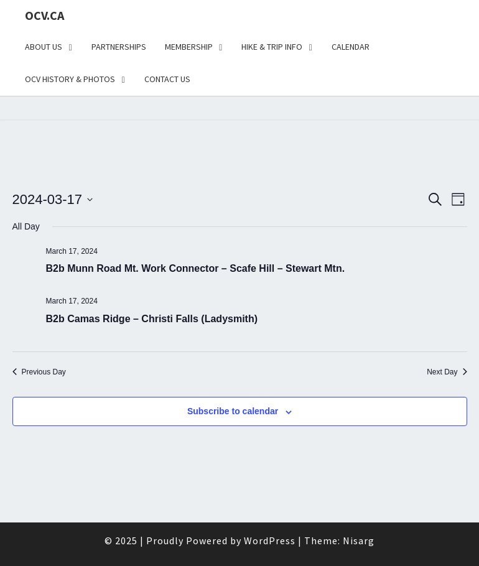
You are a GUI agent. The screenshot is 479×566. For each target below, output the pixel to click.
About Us (43, 46)
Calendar (351, 46)
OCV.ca (44, 15)
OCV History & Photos (70, 79)
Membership (189, 46)
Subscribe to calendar (232, 411)
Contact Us (167, 79)
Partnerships (118, 46)
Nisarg (358, 540)
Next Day (447, 372)
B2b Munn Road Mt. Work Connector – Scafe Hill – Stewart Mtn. (195, 268)
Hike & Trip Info (271, 46)
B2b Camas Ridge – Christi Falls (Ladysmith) (152, 318)
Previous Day (39, 372)
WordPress (269, 540)
